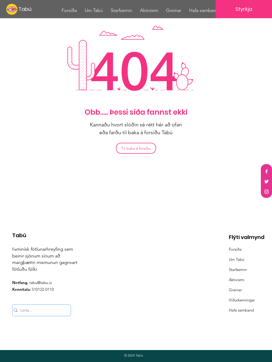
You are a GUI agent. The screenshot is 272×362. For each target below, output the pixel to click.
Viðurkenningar (242, 300)
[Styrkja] (244, 9)
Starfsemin (238, 269)
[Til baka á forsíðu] (136, 148)
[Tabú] (28, 9)
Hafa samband (241, 310)
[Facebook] (266, 171)
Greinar (235, 289)
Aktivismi (236, 279)
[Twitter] (266, 181)
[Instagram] (266, 192)
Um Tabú (236, 259)
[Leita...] (40, 310)
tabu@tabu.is (40, 282)
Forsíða (235, 249)
